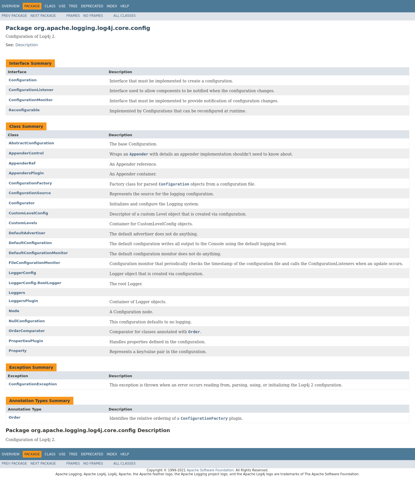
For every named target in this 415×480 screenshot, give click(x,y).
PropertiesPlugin (26, 341)
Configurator (22, 203)
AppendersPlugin (26, 173)
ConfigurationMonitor (31, 100)
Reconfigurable (24, 110)
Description (26, 45)
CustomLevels (23, 223)
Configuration (23, 80)
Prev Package (14, 16)
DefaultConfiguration (30, 243)
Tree (73, 6)
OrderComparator (27, 331)
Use (62, 6)
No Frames (93, 16)
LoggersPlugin (23, 301)
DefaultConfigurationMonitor (38, 253)
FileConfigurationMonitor (34, 263)
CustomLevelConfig (28, 213)
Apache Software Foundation (210, 470)
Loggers (17, 293)
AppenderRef (22, 163)
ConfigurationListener (31, 90)
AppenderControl (26, 153)
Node (14, 311)
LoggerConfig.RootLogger (35, 283)
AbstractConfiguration (31, 143)
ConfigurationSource (30, 193)
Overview (11, 6)
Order (14, 417)
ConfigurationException (33, 384)
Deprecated (92, 6)
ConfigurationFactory (30, 183)
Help (124, 6)
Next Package (43, 16)
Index (112, 6)
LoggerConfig (22, 273)
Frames (73, 16)
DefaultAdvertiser (27, 233)
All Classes (124, 16)
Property (18, 351)
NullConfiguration (27, 321)
